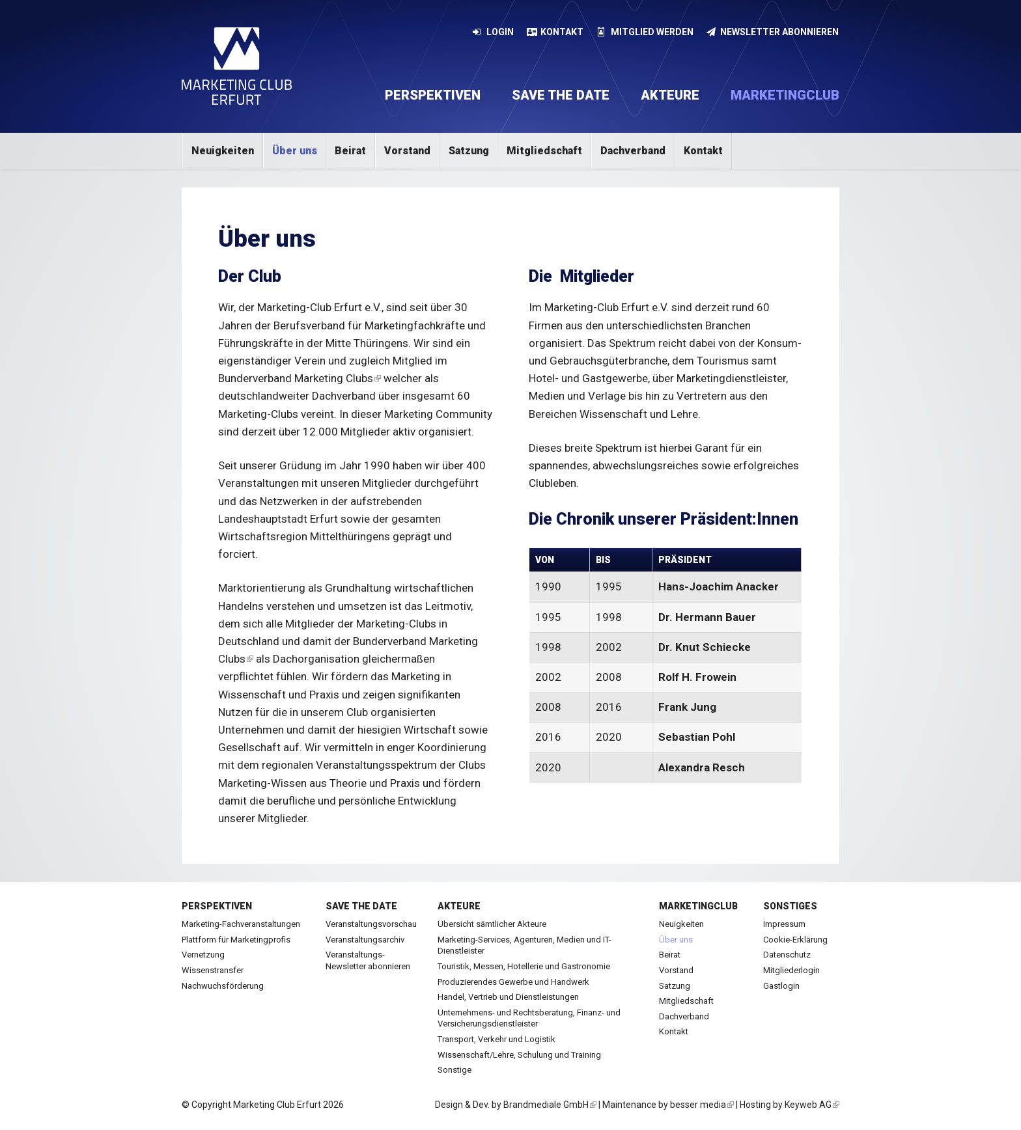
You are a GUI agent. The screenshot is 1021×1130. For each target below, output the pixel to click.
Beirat (350, 151)
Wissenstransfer (213, 970)
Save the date (560, 95)
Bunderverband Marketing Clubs (299, 378)
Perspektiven (433, 95)
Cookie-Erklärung (795, 939)
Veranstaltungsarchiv (365, 939)
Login (493, 32)
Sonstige (454, 1070)
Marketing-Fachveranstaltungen (241, 924)
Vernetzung (203, 954)
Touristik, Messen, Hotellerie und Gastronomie (524, 966)
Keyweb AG (812, 1104)
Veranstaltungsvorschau (371, 924)
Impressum (784, 924)
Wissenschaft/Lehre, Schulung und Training (519, 1055)
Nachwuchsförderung (223, 986)
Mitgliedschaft (544, 151)
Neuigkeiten (222, 151)
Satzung (469, 151)
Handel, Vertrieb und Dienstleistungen (508, 997)
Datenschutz (787, 954)
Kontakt (555, 32)
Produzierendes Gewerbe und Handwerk (513, 982)
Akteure (670, 95)
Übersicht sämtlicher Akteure (492, 924)
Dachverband (632, 151)
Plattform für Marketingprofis (236, 939)
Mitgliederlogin (791, 970)
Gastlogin (781, 986)
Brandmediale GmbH (549, 1104)
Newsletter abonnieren (772, 32)
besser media (702, 1104)
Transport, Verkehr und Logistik (496, 1039)
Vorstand (407, 151)
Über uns (294, 151)
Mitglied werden (644, 32)
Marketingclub (785, 95)
